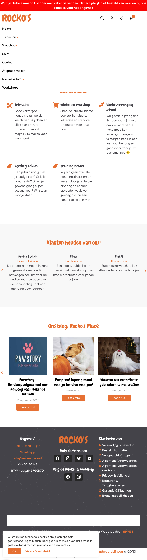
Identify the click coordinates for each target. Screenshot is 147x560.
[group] (28, 374)
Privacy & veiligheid (37, 551)
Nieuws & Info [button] (11, 79)
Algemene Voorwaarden (119, 461)
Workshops (10, 88)
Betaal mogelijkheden (117, 496)
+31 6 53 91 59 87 (27, 446)
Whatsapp (27, 452)
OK (14, 551)
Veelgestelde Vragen (116, 455)
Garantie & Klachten (116, 490)
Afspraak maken (13, 71)
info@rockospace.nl (27, 458)
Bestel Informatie (114, 450)
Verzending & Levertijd (118, 445)
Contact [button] (8, 62)
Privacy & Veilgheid (116, 476)
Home (6, 29)
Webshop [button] (9, 45)
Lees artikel (28, 407)
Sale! (5, 54)
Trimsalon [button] (9, 37)
